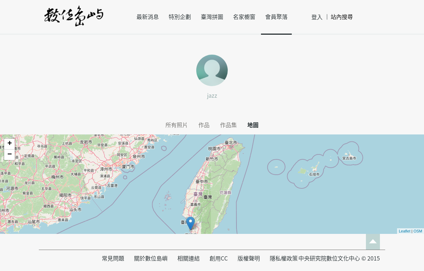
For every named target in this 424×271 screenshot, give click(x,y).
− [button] (9, 155)
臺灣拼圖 (212, 17)
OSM (418, 231)
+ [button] (9, 144)
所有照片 (176, 125)
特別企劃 (180, 17)
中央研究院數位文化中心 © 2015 (339, 258)
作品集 (228, 125)
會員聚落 (276, 17)
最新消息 (147, 17)
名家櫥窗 (244, 17)
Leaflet (404, 231)
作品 (204, 125)
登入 (317, 17)
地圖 (253, 125)
